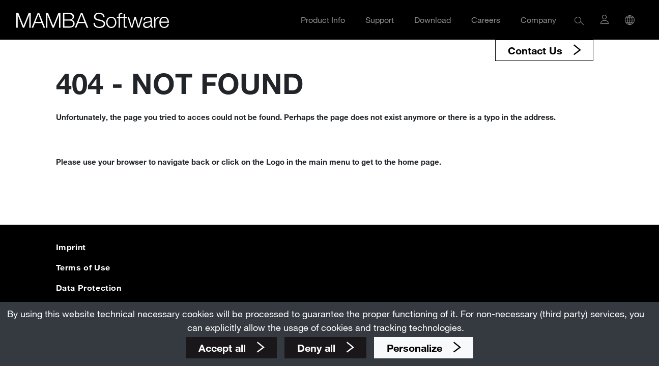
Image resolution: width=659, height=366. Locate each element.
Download (432, 19)
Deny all (317, 348)
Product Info (323, 19)
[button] (579, 20)
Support (379, 19)
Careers (485, 19)
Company (538, 19)
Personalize (416, 348)
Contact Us (536, 50)
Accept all (223, 348)
